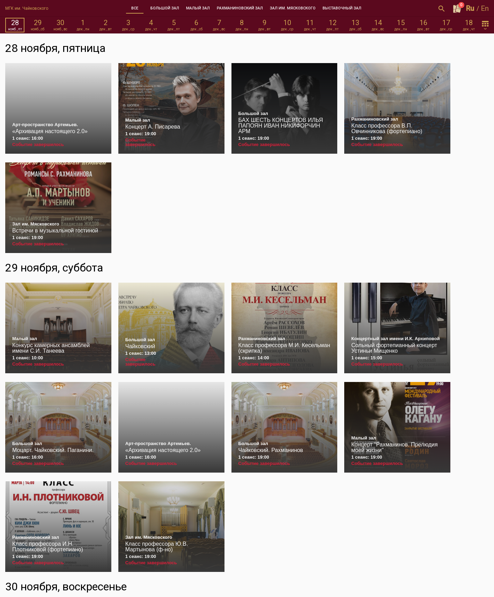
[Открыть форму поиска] (442, 8)
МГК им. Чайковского (26, 8)
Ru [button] (470, 8)
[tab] (134, 8)
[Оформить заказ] (457, 8)
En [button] (485, 8)
